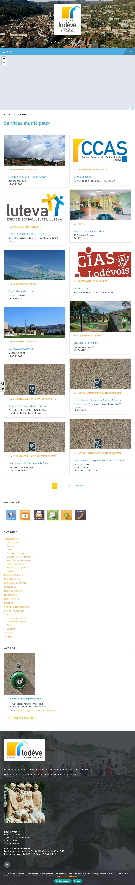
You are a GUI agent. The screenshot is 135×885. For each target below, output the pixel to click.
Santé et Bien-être (111, 393)
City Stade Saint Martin (86, 343)
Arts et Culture (13, 543)
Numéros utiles (86, 170)
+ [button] (4, 59)
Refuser (77, 881)
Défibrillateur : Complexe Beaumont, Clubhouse (99, 461)
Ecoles (9, 614)
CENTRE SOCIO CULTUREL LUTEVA (26, 234)
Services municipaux (14, 611)
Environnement (11, 595)
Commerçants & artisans (16, 583)
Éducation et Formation (17, 553)
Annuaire (21, 114)
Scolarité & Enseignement (16, 607)
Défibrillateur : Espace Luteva (25, 699)
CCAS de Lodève (82, 177)
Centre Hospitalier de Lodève (89, 231)
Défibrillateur (86, 393)
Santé (81, 224)
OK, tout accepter (63, 881)
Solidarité (101, 170)
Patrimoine (9, 603)
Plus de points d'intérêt (22, 718)
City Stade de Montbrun (21, 291)
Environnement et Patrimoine (19, 557)
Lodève (67, 38)
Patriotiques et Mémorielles (19, 560)
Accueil (8, 114)
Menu (67, 52)
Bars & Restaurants (13, 575)
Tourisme (8, 632)
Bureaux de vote (12, 579)
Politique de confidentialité (67, 877)
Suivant (79, 485)
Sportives (11, 571)
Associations (10, 539)
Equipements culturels (16, 618)
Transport (8, 636)
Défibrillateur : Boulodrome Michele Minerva (97, 400)
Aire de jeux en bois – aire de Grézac (27, 177)
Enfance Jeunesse (13, 591)
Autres (10, 546)
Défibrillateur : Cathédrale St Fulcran (27, 406)
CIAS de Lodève (82, 289)
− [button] (4, 63)
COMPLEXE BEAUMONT (20, 349)
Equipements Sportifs (25, 170)
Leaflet (132, 109)
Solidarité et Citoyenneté (17, 568)
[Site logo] (67, 34)
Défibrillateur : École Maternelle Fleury (28, 463)
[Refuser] (131, 877)
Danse (9, 550)
